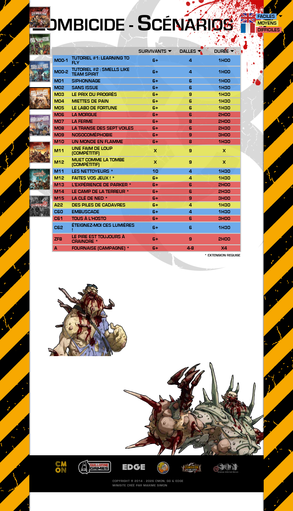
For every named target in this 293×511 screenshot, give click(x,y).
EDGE (179, 481)
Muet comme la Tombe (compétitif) (98, 162)
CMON (160, 481)
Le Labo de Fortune (94, 108)
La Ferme (82, 121)
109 (40, 23)
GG (169, 481)
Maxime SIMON (155, 485)
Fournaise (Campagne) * (101, 248)
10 (39, 185)
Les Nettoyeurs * (92, 171)
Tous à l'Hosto (89, 218)
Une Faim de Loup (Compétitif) (92, 150)
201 (40, 212)
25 (39, 104)
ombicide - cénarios (133, 25)
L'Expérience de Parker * (102, 184)
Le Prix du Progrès (94, 94)
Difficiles (269, 30)
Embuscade (85, 211)
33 (39, 77)
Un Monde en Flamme (97, 141)
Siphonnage (86, 81)
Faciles (266, 16)
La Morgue (84, 114)
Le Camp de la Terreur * (100, 191)
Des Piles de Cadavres (98, 205)
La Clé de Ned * (90, 198)
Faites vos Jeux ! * (93, 178)
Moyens (267, 23)
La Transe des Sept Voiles (103, 128)
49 (39, 50)
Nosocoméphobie (92, 135)
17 (39, 131)
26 (39, 158)
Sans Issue (85, 87)
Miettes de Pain (90, 101)
